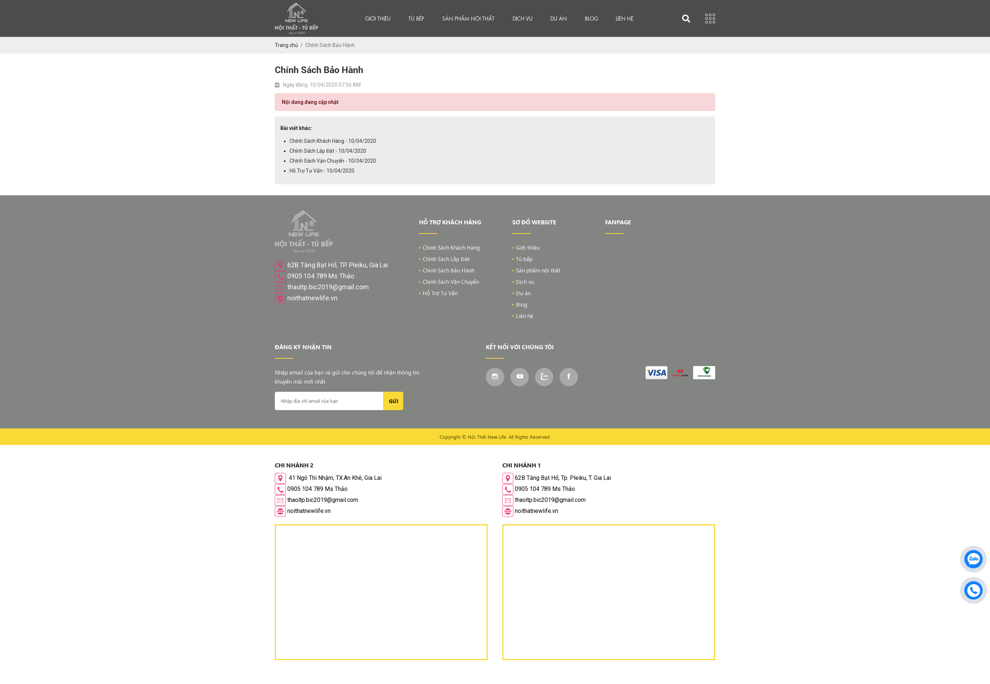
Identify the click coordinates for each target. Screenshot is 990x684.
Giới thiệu (378, 18)
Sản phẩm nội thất (468, 18)
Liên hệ (624, 18)
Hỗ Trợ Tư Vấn (440, 293)
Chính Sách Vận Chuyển (451, 281)
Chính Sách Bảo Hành (448, 270)
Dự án (558, 18)
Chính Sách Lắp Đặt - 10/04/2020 (328, 151)
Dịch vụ (523, 18)
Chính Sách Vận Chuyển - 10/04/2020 (333, 161)
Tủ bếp (416, 18)
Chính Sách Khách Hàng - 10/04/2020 (333, 141)
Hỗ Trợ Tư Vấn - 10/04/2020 (322, 171)
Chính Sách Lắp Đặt (446, 259)
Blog (591, 18)
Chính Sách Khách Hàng (451, 247)
